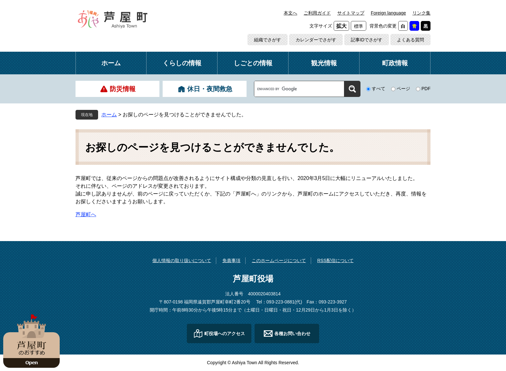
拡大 (341, 26)
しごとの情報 (253, 63)
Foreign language (388, 13)
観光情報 (324, 63)
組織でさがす (267, 39)
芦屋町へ (86, 214)
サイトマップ (350, 13)
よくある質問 (410, 39)
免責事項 (231, 260)
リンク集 (421, 13)
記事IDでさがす (366, 39)
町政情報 (395, 63)
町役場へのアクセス (224, 333)
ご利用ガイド (317, 13)
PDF (425, 88)
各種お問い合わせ (292, 333)
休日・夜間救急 (209, 88)
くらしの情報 (182, 63)
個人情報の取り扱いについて (181, 260)
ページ (403, 88)
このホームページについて (279, 260)
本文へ (290, 13)
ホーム (111, 63)
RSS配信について (335, 260)
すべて (378, 88)
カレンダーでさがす (316, 39)
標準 (358, 26)
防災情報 (123, 88)
